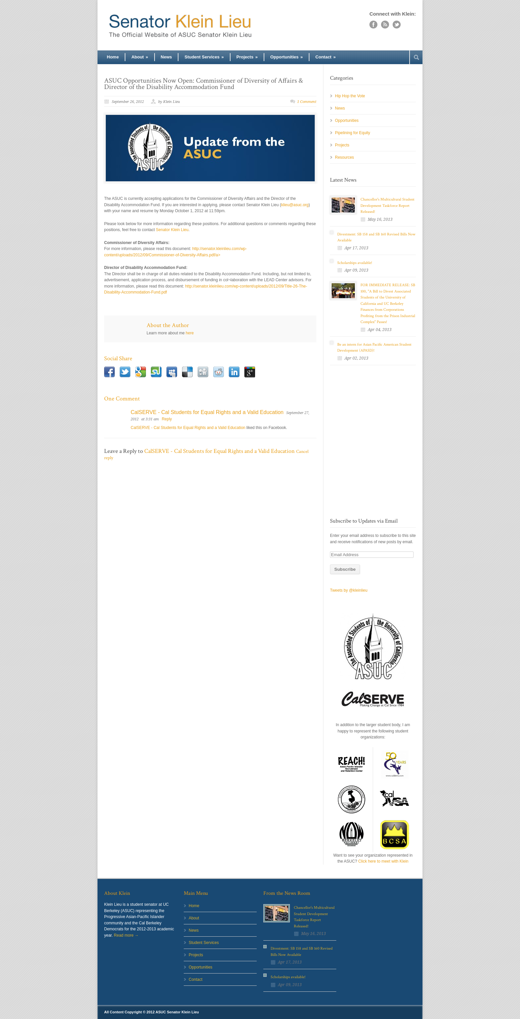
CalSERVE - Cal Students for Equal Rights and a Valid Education (207, 412)
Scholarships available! (354, 262)
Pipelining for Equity (352, 132)
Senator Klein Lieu (172, 229)
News (166, 56)
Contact (325, 56)
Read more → (126, 935)
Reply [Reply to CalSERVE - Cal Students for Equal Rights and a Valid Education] (167, 419)
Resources (344, 157)
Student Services (204, 56)
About (139, 56)
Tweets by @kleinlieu (348, 590)
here (190, 333)
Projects (247, 56)
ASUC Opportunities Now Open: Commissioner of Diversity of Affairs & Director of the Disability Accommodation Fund (203, 83)
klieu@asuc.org (295, 205)
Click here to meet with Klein (383, 861)
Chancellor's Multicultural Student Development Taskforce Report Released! (387, 205)
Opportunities (286, 56)
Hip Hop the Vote (350, 96)
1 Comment (306, 102)
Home (113, 56)
